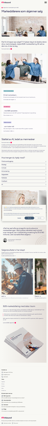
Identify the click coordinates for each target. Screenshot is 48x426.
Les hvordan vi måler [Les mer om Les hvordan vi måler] (8, 131)
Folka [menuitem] (3, 388)
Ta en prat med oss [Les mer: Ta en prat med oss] (7, 49)
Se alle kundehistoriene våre (8, 255)
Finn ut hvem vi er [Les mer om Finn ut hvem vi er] (8, 115)
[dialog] (24, 213)
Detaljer (19, 218)
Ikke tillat (39, 218)
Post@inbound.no (6, 374)
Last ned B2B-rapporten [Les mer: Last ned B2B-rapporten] (9, 322)
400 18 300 (5, 377)
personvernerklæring (8, 210)
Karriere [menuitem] (3, 386)
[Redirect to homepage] (6, 3)
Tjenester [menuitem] (3, 381)
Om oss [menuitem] (3, 383)
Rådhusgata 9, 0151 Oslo (7, 372)
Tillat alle (29, 218)
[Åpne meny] (45, 2)
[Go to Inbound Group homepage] (7, 418)
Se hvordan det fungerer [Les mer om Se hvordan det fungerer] (9, 99)
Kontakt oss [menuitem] (4, 390)
